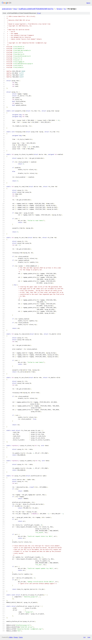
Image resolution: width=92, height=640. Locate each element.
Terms (21, 637)
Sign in (88, 3)
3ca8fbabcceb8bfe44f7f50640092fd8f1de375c (36, 9)
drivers (59, 9)
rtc (65, 9)
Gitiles (11, 637)
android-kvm (7, 9)
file (38, 13)
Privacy (16, 637)
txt (84, 637)
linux (15, 9)
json (88, 637)
